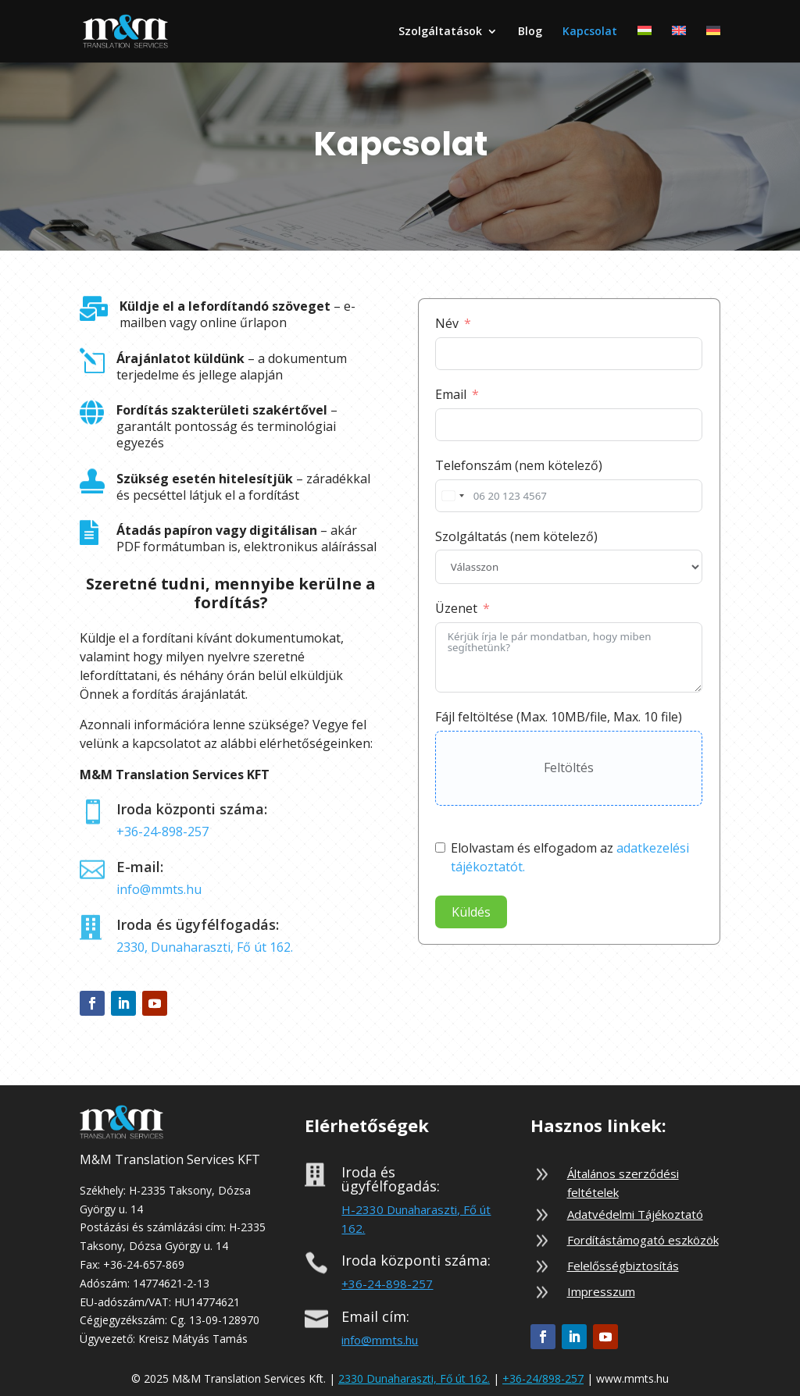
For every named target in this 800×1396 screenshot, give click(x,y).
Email (450, 394)
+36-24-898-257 (162, 831)
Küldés (471, 912)
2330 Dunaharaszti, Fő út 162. (414, 1378)
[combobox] (452, 495)
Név (447, 323)
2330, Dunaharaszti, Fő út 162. (204, 947)
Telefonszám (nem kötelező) (518, 465)
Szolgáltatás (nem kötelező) (516, 536)
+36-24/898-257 (543, 1378)
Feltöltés (569, 767)
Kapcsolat (589, 32)
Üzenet (456, 608)
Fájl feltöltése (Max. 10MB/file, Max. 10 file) (558, 716)
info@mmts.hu (159, 889)
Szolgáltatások (440, 32)
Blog (530, 32)
